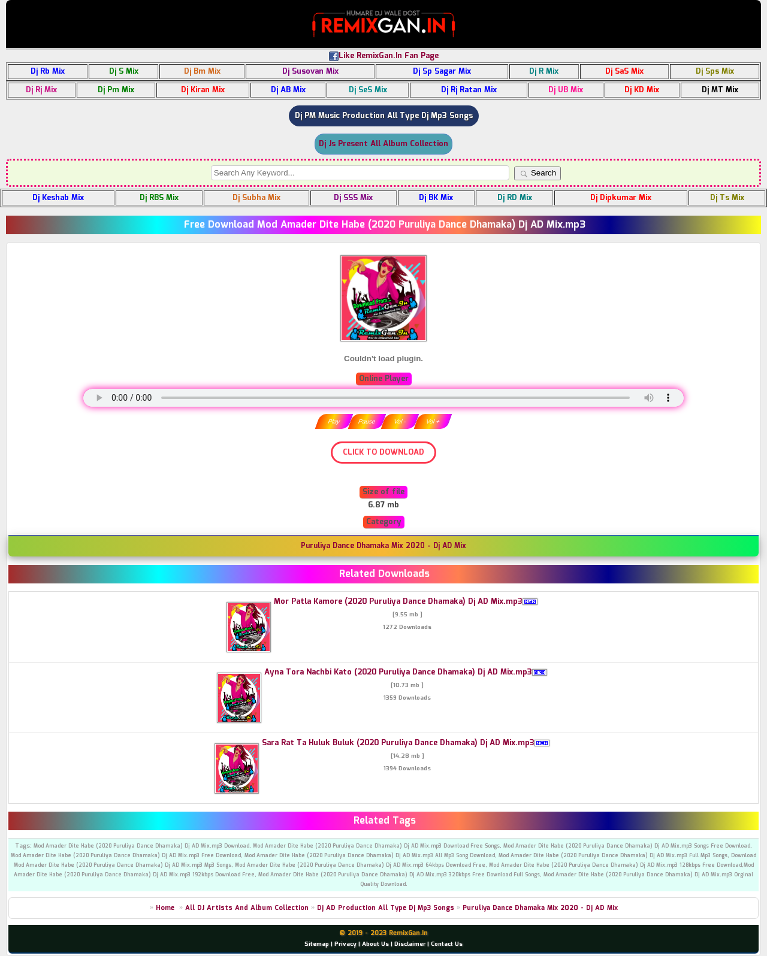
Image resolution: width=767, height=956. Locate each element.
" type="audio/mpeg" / (383, 398)
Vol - (400, 421)
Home (165, 908)
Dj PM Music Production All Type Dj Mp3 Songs (384, 116)
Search (537, 173)
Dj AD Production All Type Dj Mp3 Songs (385, 908)
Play (334, 421)
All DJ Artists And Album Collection (247, 908)
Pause (366, 421)
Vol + (433, 421)
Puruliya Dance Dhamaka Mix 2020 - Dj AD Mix (540, 908)
